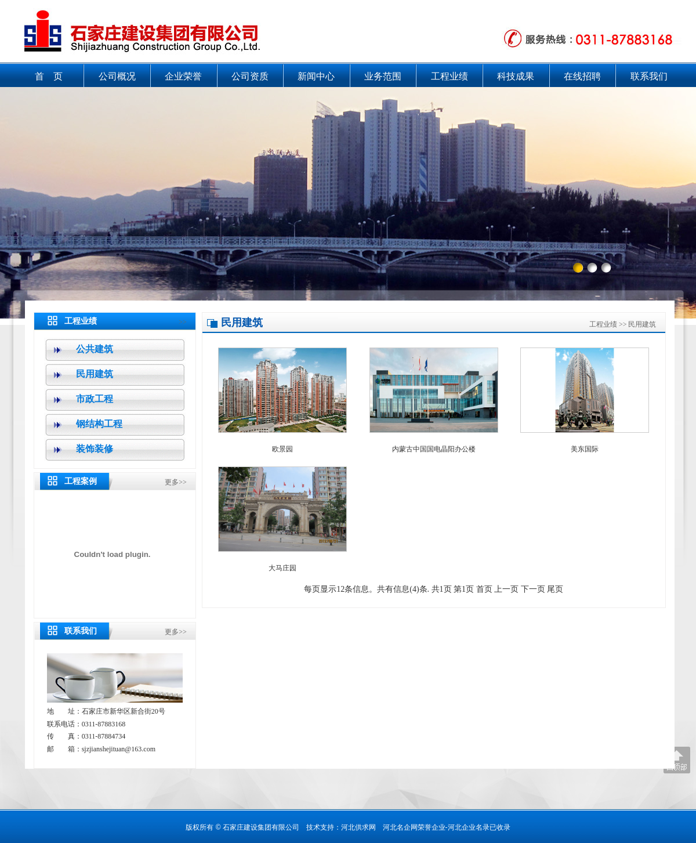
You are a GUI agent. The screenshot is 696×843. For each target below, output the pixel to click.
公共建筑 (94, 349)
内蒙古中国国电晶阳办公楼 (434, 449)
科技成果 (515, 76)
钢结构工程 (99, 424)
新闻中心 (316, 76)
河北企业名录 (469, 827)
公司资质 (250, 76)
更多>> (176, 482)
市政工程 (94, 399)
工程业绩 (449, 76)
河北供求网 (358, 827)
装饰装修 (94, 449)
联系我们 (649, 76)
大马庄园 (282, 568)
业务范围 (382, 76)
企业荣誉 (183, 76)
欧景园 (282, 449)
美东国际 (585, 449)
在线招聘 (582, 76)
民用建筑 (94, 374)
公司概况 (117, 76)
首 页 (49, 76)
